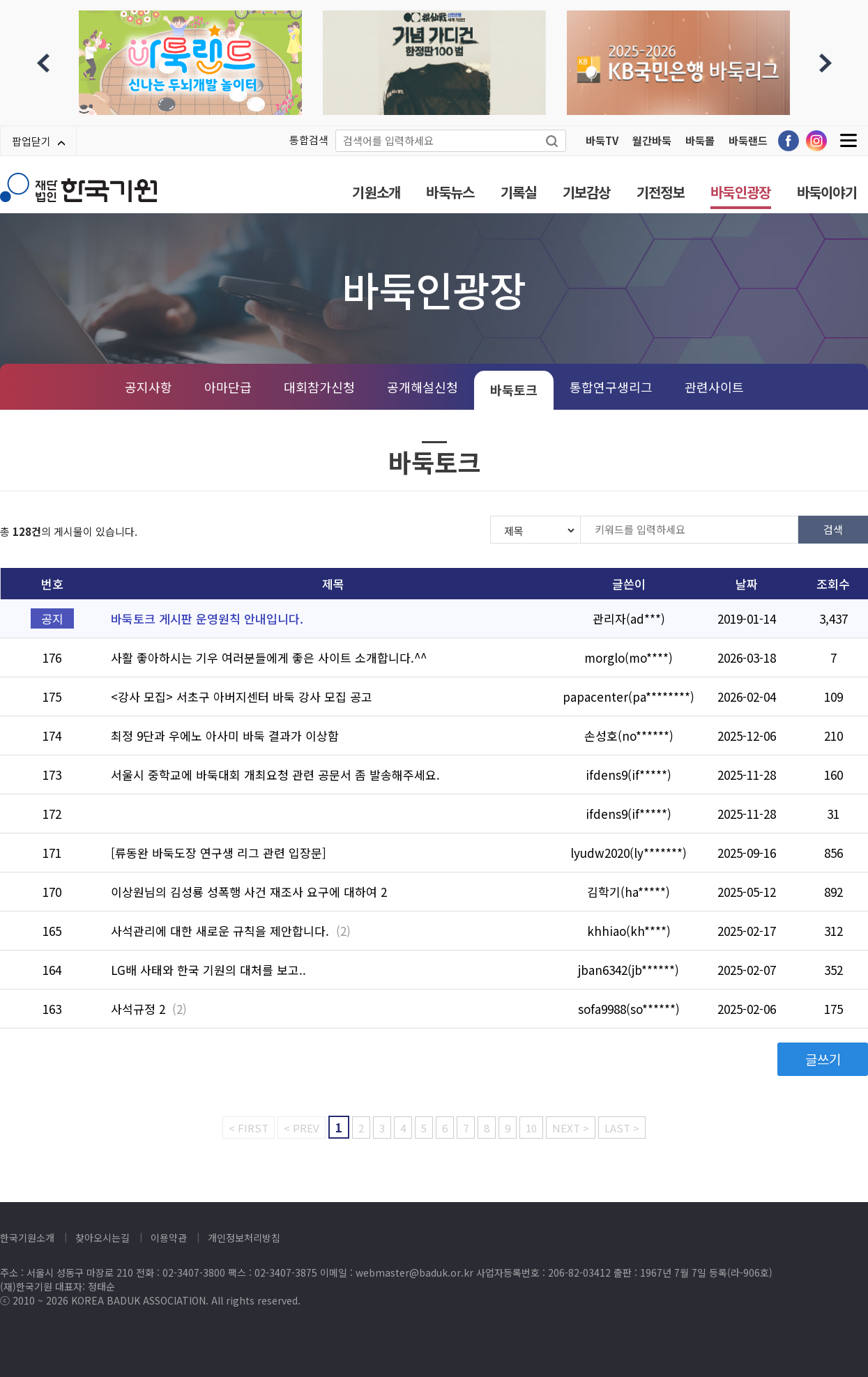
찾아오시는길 (102, 1238)
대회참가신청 (319, 387)
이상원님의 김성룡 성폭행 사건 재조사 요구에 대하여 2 (249, 891)
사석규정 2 (138, 1008)
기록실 (519, 192)
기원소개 (376, 192)
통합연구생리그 (611, 387)
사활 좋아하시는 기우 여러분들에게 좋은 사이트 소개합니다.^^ (269, 657)
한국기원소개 (27, 1238)
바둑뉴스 (450, 192)
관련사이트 (714, 387)
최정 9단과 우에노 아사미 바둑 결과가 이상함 (225, 735)
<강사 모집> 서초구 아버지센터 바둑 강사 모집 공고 (241, 696)
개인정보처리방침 (244, 1238)
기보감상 (587, 192)
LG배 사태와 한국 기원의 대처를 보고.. (208, 969)
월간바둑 (651, 140)
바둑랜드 (748, 140)
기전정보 (661, 192)
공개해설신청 (422, 387)
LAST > (621, 1128)
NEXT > (570, 1128)
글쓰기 (823, 1058)
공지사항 (148, 387)
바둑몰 (700, 140)
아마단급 (228, 387)
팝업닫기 (38, 141)
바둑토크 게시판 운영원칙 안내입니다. (207, 618)
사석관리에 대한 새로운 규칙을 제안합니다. (220, 930)
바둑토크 (514, 389)
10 (531, 1128)
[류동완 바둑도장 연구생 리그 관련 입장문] (218, 852)
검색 (833, 529)
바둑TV (602, 140)
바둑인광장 (740, 192)
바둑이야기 (827, 192)
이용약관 (169, 1238)
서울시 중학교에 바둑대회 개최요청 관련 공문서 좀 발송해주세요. (275, 774)
